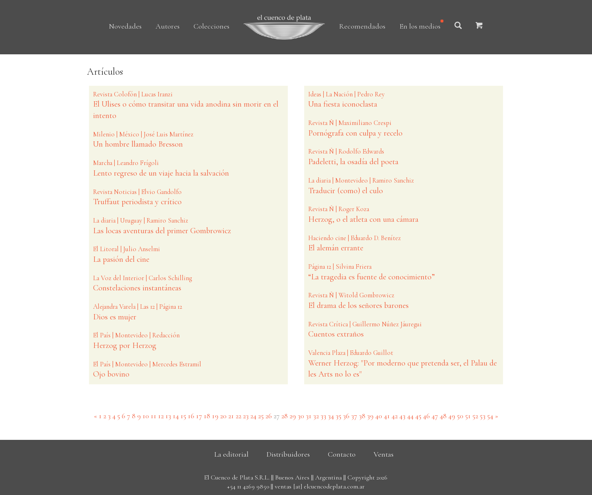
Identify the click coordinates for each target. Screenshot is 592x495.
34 (331, 415)
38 (362, 415)
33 (323, 415)
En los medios (420, 26)
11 (153, 415)
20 (223, 415)
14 (176, 415)
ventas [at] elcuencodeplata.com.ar (320, 486)
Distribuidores (288, 454)
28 (284, 415)
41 (387, 415)
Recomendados (362, 26)
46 (426, 415)
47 (435, 415)
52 (475, 415)
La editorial (231, 454)
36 (346, 415)
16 (191, 415)
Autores (168, 26)
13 (168, 415)
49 (451, 415)
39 (370, 415)
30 (301, 415)
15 (183, 415)
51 (468, 415)
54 (490, 415)
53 (482, 415)
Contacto (342, 454)
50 (460, 415)
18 (207, 415)
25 (261, 415)
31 (309, 415)
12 (161, 415)
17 (199, 415)
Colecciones (211, 26)
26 (268, 415)
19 (215, 415)
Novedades (125, 26)
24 (253, 415)
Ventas (384, 454)
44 (410, 415)
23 (246, 415)
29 (292, 415)
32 (316, 415)
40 (378, 415)
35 (338, 415)
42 (395, 415)
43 (402, 415)
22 (238, 415)
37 (354, 415)
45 (418, 415)
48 (443, 415)
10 (145, 415)
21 (231, 415)
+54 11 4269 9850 (248, 486)
